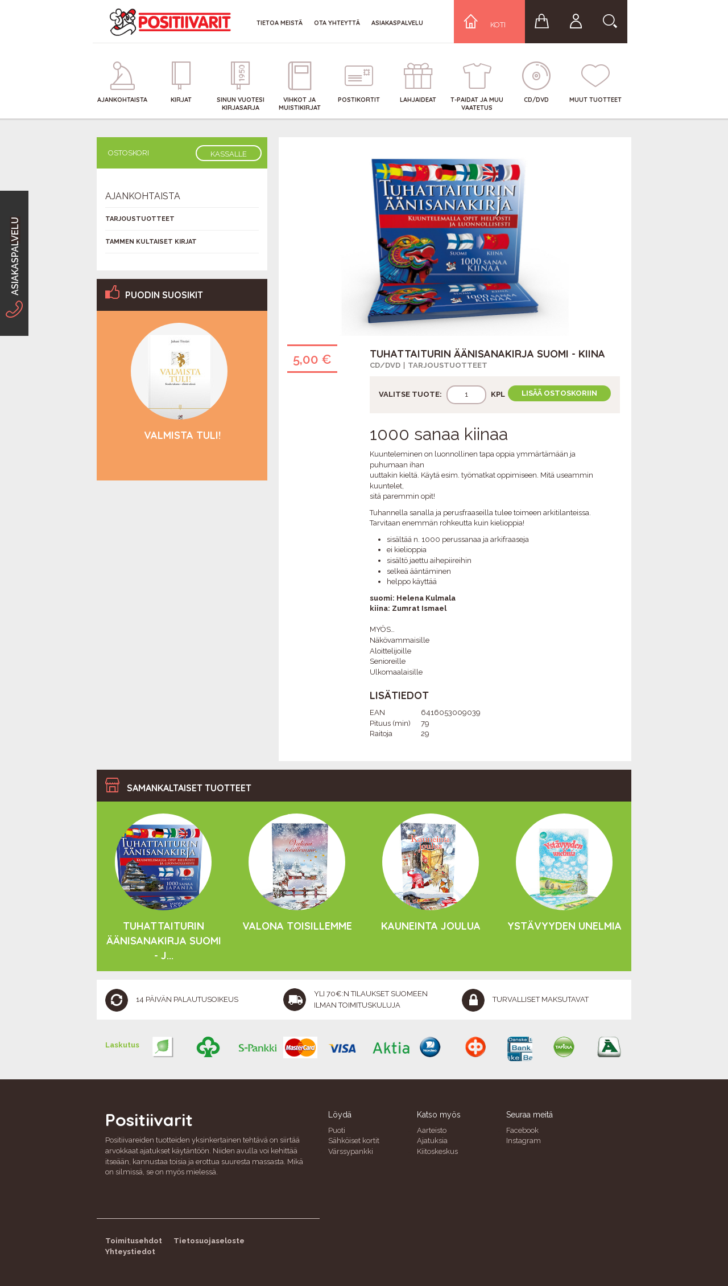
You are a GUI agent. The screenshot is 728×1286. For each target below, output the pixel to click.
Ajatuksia (432, 1140)
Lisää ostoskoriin (559, 393)
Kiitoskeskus (437, 1151)
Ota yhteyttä (337, 23)
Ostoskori (128, 153)
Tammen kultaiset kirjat (151, 241)
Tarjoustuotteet (447, 365)
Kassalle (228, 154)
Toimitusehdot (133, 1240)
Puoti (336, 1130)
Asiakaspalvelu (397, 23)
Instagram (523, 1140)
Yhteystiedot (130, 1251)
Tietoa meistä (280, 23)
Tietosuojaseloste (209, 1240)
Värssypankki (350, 1151)
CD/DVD (385, 365)
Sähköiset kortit (353, 1140)
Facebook (522, 1130)
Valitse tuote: (410, 394)
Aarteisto (431, 1130)
